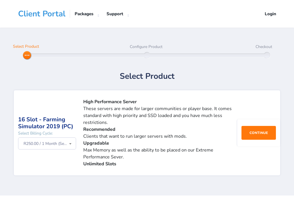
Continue (258, 133)
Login (270, 14)
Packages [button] (84, 14)
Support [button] (115, 14)
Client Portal (41, 13)
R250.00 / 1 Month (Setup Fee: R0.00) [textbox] (50, 143)
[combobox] (47, 143)
